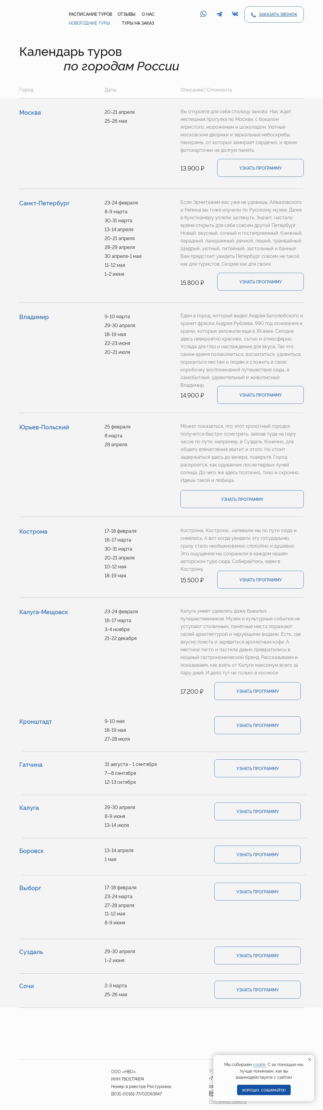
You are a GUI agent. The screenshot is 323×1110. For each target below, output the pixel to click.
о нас (148, 14)
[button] (278, 14)
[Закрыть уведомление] (310, 1059)
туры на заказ (138, 23)
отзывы (126, 14)
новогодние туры (89, 23)
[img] (36, 14)
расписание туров (90, 14)
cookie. (259, 1064)
